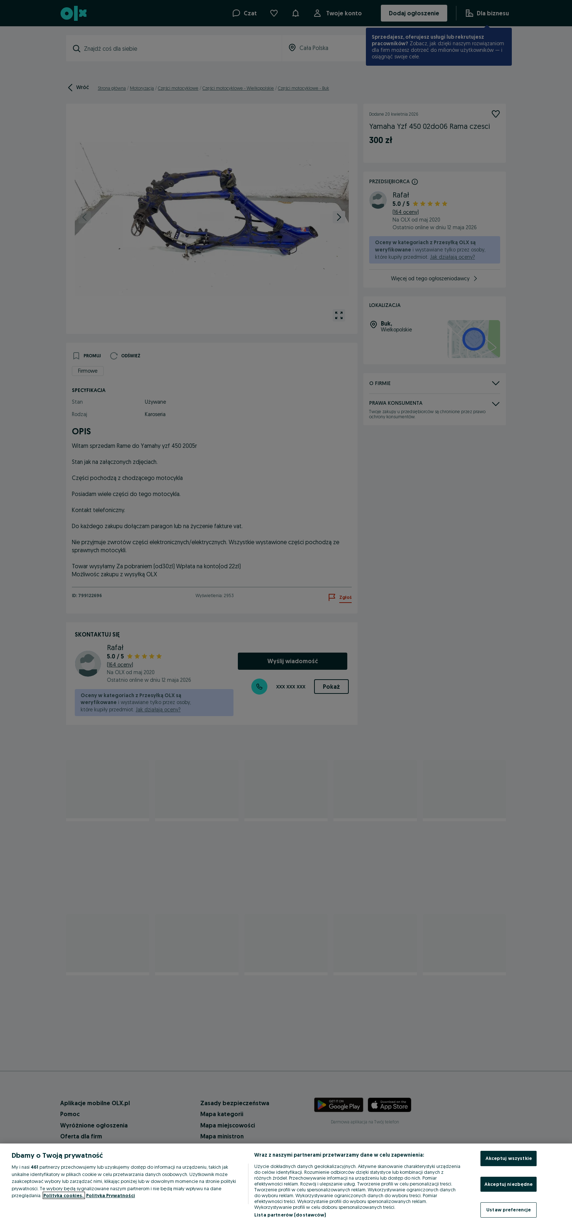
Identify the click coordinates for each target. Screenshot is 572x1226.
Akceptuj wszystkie (509, 1158)
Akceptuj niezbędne (508, 1184)
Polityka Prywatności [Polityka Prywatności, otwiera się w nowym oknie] (110, 1195)
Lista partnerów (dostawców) (290, 1215)
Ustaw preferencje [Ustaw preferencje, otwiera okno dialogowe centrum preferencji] (508, 1209)
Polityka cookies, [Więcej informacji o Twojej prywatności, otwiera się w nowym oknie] (63, 1195)
